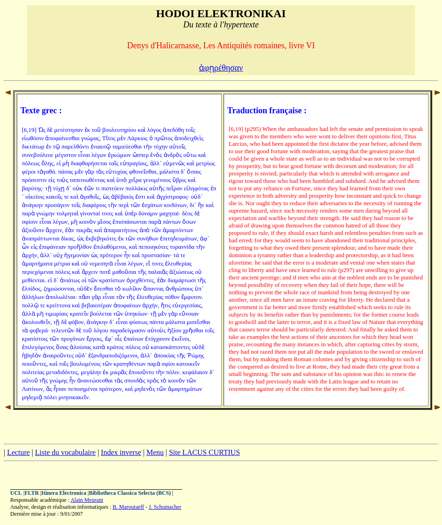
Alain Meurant (87, 500)
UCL (16, 493)
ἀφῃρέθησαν (221, 67)
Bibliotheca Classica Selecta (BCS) (130, 493)
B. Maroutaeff (128, 507)
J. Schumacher (165, 507)
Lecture (18, 452)
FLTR (32, 493)
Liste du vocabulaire (65, 452)
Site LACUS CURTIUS (204, 452)
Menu (155, 452)
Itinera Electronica (63, 493)
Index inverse (121, 452)
